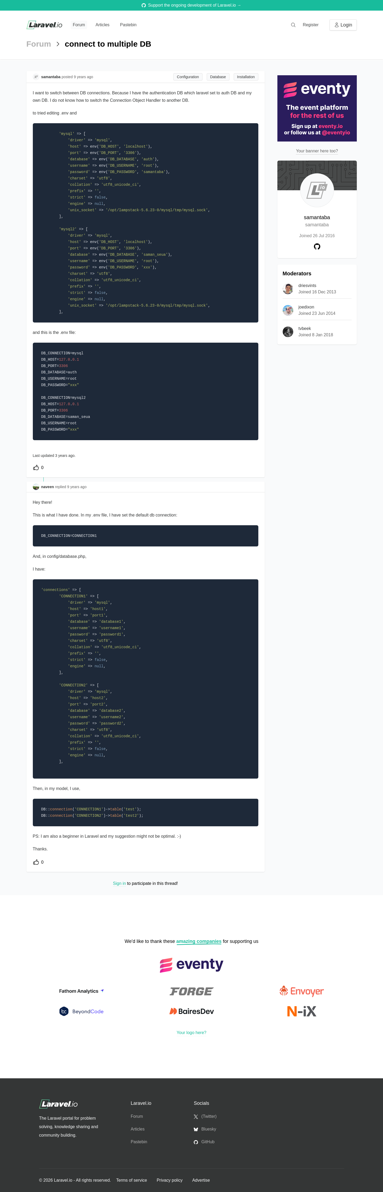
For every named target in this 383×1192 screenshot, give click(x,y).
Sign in (119, 883)
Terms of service (132, 1180)
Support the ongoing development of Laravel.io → (191, 5)
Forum (79, 25)
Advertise (201, 1180)
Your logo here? (191, 1032)
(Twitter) (205, 1116)
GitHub (204, 1142)
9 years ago (77, 487)
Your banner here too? (317, 151)
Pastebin (128, 25)
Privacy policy (170, 1180)
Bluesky (205, 1129)
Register (311, 25)
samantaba (317, 221)
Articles (102, 25)
